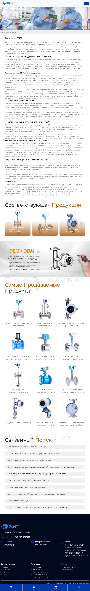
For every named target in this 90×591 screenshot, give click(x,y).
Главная (3, 32)
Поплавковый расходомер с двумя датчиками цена (31, 480)
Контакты (79, 587)
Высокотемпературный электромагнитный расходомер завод (36, 494)
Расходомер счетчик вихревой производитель (29, 460)
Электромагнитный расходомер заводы (26, 487)
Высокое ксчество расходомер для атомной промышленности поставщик (42, 467)
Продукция (33, 587)
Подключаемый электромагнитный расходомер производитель (37, 507)
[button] (81, 223)
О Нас (56, 587)
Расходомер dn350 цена (19, 501)
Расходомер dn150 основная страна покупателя (30, 447)
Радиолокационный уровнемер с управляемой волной (33, 453)
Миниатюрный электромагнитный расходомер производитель (37, 474)
